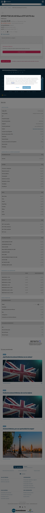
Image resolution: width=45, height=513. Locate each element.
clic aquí (13, 82)
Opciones (17, 87)
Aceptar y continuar (26, 87)
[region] (22, 82)
